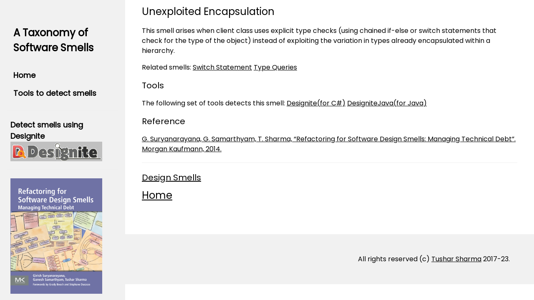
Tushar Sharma (456, 259)
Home (24, 75)
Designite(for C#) (316, 103)
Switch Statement (222, 67)
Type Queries (275, 67)
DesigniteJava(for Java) (387, 103)
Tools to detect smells (54, 93)
